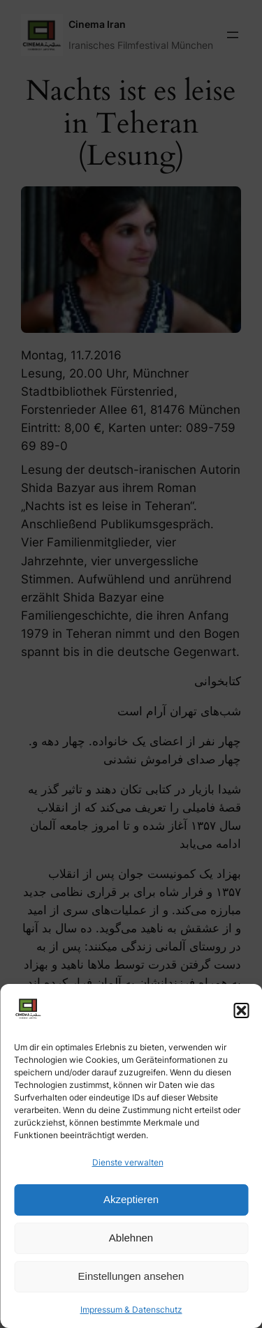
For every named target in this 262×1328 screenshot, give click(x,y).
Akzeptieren (131, 1199)
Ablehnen (131, 1238)
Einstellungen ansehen (131, 1276)
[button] (241, 1010)
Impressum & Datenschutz (131, 1309)
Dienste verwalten (127, 1162)
